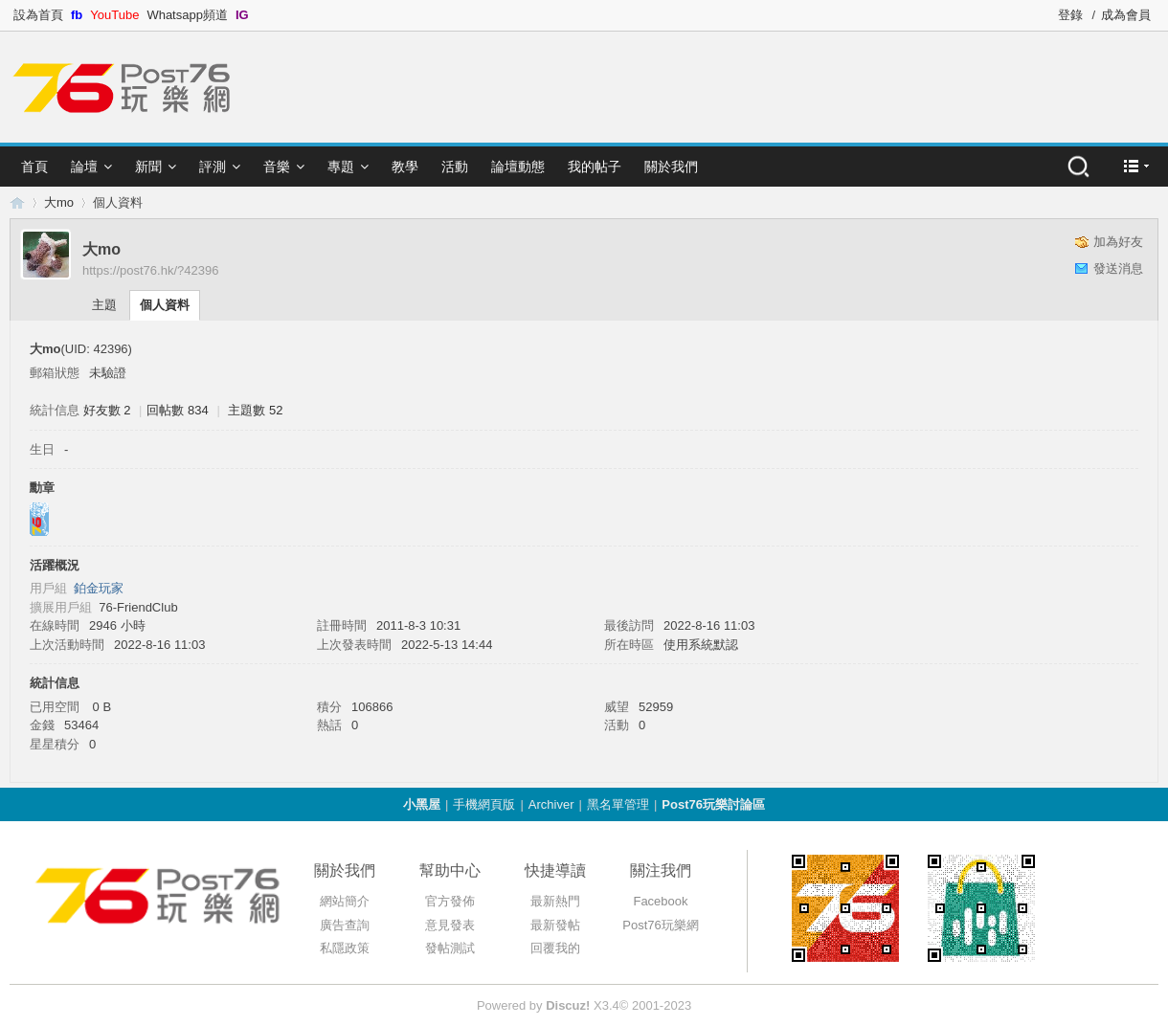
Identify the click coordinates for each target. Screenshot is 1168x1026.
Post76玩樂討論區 (713, 804)
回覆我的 (555, 948)
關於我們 (671, 166)
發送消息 (1118, 268)
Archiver (551, 804)
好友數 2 (107, 410)
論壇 (84, 166)
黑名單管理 (618, 804)
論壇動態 (518, 166)
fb (76, 15)
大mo (59, 202)
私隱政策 (345, 948)
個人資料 (165, 305)
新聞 (148, 166)
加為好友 (1118, 241)
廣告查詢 (345, 925)
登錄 (1070, 15)
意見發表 (450, 925)
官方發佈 (450, 901)
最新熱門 (555, 901)
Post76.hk (17, 202)
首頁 (34, 166)
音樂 (276, 166)
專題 (340, 166)
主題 (104, 305)
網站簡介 (345, 901)
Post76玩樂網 (660, 925)
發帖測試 (450, 948)
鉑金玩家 (99, 588)
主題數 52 (255, 410)
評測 (212, 166)
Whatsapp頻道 (187, 15)
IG (242, 15)
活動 (454, 166)
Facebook (660, 901)
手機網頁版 (484, 804)
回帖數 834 (177, 410)
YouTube (114, 15)
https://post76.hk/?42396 (150, 270)
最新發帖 (555, 925)
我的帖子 (594, 166)
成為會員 (1126, 15)
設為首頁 (38, 15)
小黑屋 (421, 804)
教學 (405, 166)
